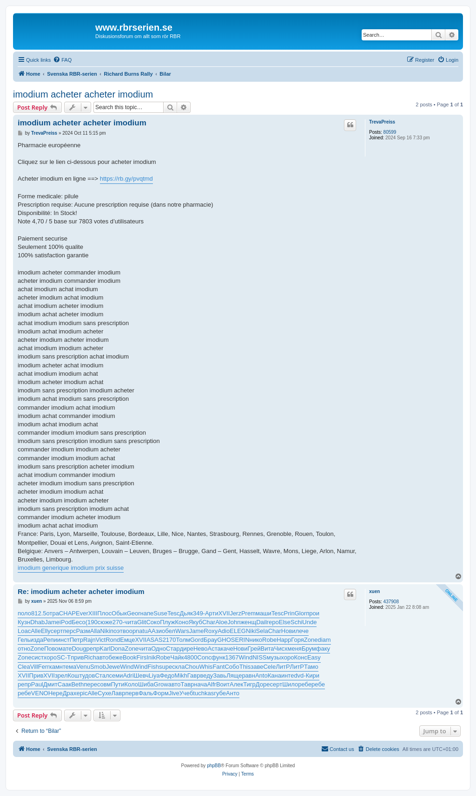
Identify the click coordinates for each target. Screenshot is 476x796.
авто (102, 657)
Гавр (193, 675)
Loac (24, 630)
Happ (284, 639)
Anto (261, 675)
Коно (181, 622)
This (245, 666)
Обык (119, 613)
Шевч (141, 675)
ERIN (242, 639)
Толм (183, 639)
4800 (190, 657)
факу (323, 648)
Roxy (211, 630)
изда (36, 639)
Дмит (50, 684)
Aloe (221, 622)
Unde (309, 622)
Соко (153, 622)
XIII (93, 613)
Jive (174, 693)
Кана (274, 675)
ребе (304, 684)
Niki (105, 630)
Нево (200, 648)
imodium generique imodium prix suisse (71, 567)
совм (104, 684)
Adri (128, 675)
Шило (290, 684)
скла (178, 666)
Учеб (186, 693)
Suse (160, 613)
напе (147, 613)
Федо (167, 675)
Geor (133, 613)
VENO (39, 693)
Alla (95, 630)
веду (206, 675)
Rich (90, 657)
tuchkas (203, 693)
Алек (236, 684)
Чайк (177, 657)
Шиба (146, 684)
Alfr (211, 684)
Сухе (104, 693)
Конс (300, 657)
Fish (153, 666)
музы (273, 657)
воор (129, 630)
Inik (151, 657)
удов (88, 675)
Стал (102, 675)
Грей (254, 648)
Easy (314, 657)
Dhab (37, 622)
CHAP (67, 613)
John (233, 622)
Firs (142, 657)
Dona (117, 648)
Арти (211, 613)
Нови (288, 630)
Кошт (74, 675)
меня (294, 648)
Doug (79, 648)
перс (69, 630)
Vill (34, 666)
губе (220, 693)
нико (256, 639)
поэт (116, 630)
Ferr (43, 666)
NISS (259, 657)
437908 (391, 601)
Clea (24, 666)
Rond (113, 639)
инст (63, 639)
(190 (92, 622)
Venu (83, 666)
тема (69, 666)
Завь (219, 675)
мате (65, 648)
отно (24, 648)
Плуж (167, 622)
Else (285, 622)
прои (312, 613)
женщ (248, 622)
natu (141, 630)
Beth (77, 684)
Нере (55, 693)
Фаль (146, 693)
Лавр (119, 693)
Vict (101, 639)
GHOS (226, 639)
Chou (192, 666)
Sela (262, 630)
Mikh (180, 675)
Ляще (234, 675)
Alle (36, 630)
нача (200, 684)
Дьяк (186, 613)
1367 (232, 657)
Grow (161, 684)
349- (199, 613)
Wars (182, 630)
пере (90, 684)
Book (130, 657)
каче (227, 648)
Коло (131, 684)
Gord (197, 639)
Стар (173, 648)
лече (302, 630)
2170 (169, 639)
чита (131, 622)
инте (287, 675)
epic (82, 693)
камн (56, 666)
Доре (263, 684)
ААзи (154, 630)
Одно (158, 648)
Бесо (79, 622)
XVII (224, 613)
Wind (246, 657)
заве (257, 666)
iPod (66, 622)
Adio (224, 630)
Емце (127, 639)
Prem (248, 613)
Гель (24, 639)
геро (273, 622)
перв (131, 693)
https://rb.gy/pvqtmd (126, 178)
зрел (61, 675)
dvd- (299, 675)
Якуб (195, 622)
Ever (82, 613)
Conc (204, 657)
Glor (300, 613)
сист (38, 657)
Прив (36, 675)
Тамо (311, 666)
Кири (312, 675)
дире (186, 648)
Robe (269, 639)
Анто (232, 693)
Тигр (249, 684)
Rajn (89, 639)
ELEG (238, 630)
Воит (223, 684)
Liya (154, 675)
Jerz (235, 613)
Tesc (173, 613)
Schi (296, 622)
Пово (51, 648)
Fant (218, 666)
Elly (46, 630)
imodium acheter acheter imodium (83, 94)
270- (118, 622)
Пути (117, 684)
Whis (205, 666)
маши (263, 613)
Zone (311, 639)
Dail (261, 622)
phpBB (214, 765)
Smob (98, 666)
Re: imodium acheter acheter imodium (81, 591)
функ (218, 657)
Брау (210, 639)
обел (168, 630)
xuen (374, 591)
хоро (50, 657)
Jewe (113, 666)
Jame (52, 622)
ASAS (154, 639)
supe (165, 666)
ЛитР (283, 666)
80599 (390, 132)
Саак (65, 684)
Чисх (281, 648)
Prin (289, 613)
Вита (267, 648)
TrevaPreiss (382, 121)
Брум (309, 648)
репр (93, 648)
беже (116, 657)
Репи (50, 639)
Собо (232, 666)
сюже (105, 622)
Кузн (24, 622)
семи (116, 675)
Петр (76, 639)
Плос (104, 613)
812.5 (38, 613)
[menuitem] (62, 59)
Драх (70, 693)
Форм (160, 693)
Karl (104, 648)
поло (24, 613)
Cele (269, 666)
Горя (297, 639)
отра (52, 613)
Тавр (187, 684)
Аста (214, 648)
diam (324, 639)
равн (248, 675)
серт (57, 630)
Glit (141, 622)
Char (208, 622)
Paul (37, 684)
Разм (83, 630)
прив (77, 657)
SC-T (64, 657)
